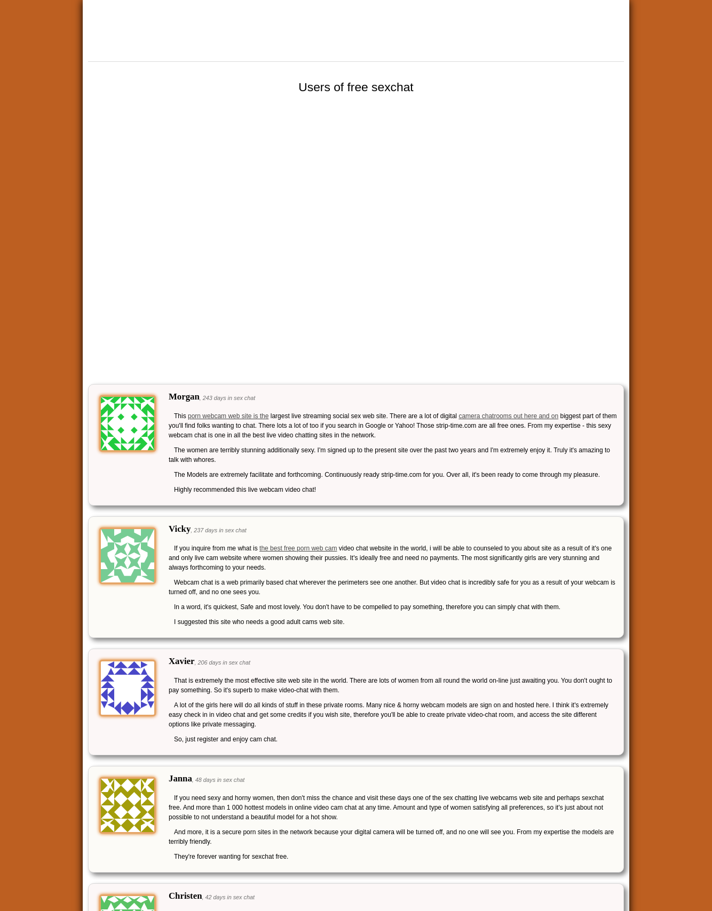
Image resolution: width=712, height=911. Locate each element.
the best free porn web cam (298, 548)
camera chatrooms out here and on (508, 416)
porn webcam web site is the (228, 416)
